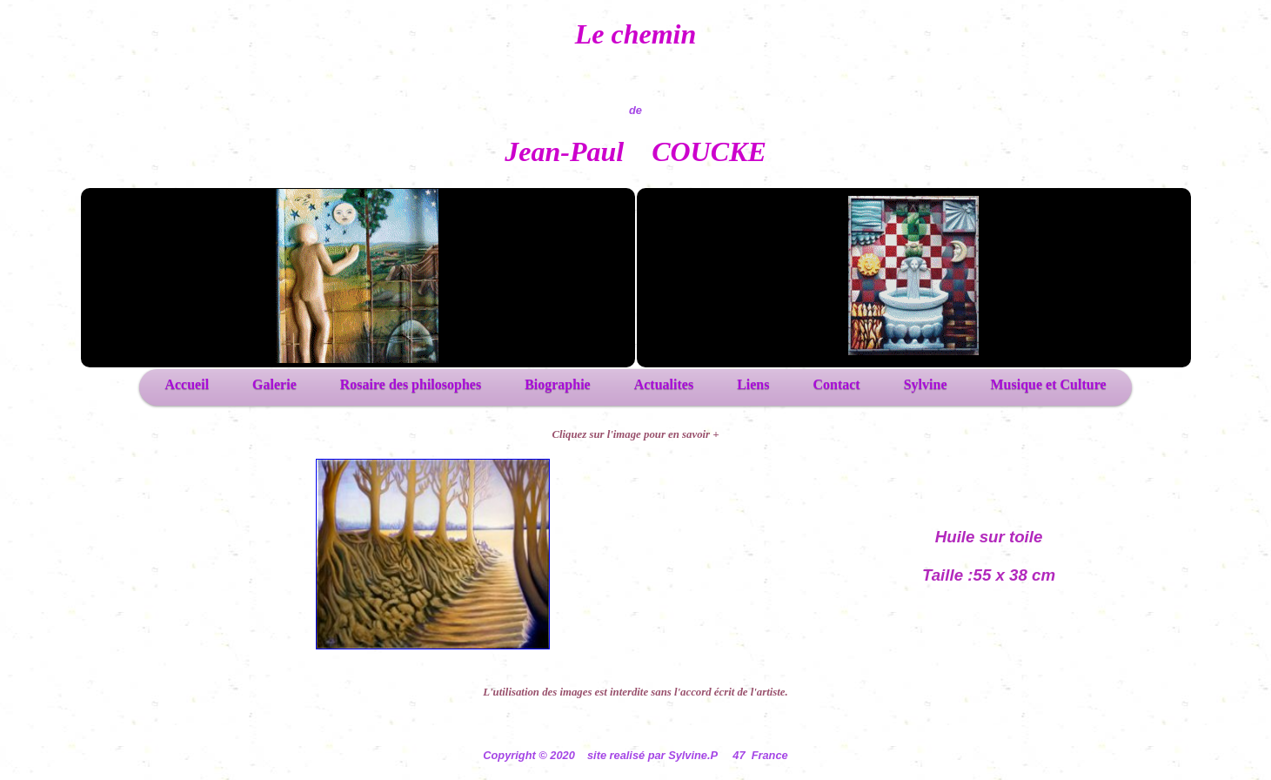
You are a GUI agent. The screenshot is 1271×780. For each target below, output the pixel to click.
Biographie (558, 384)
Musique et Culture (1049, 384)
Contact (836, 384)
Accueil (186, 384)
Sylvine (925, 384)
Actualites (663, 384)
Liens (753, 384)
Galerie (274, 384)
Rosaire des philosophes (410, 384)
